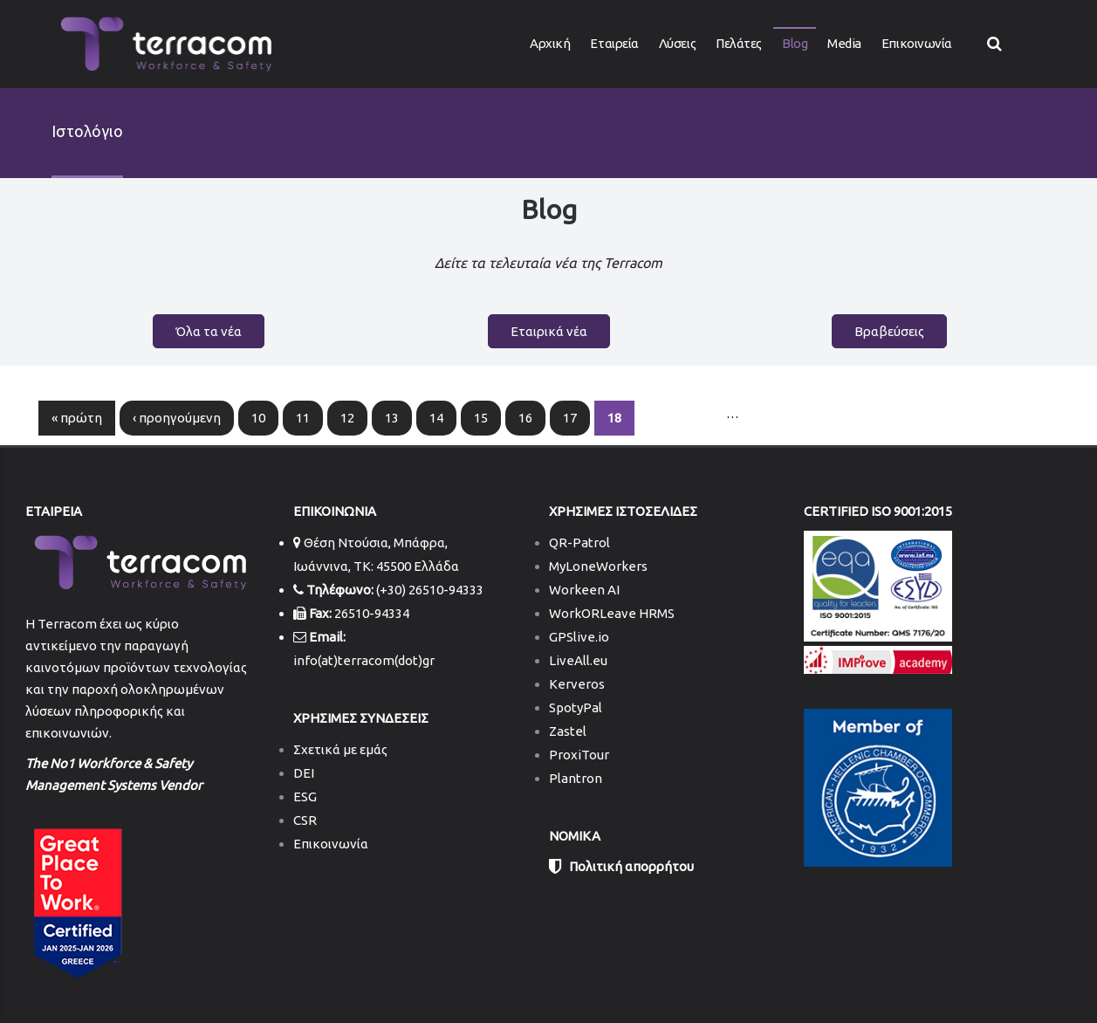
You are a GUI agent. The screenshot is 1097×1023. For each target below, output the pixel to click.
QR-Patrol (579, 542)
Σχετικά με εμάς (340, 749)
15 (481, 417)
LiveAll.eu (578, 660)
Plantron (575, 778)
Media (844, 43)
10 (258, 417)
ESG (305, 796)
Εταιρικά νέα (549, 331)
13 (392, 417)
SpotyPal (575, 707)
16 (525, 417)
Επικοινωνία (916, 43)
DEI (303, 773)
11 (303, 417)
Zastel (567, 731)
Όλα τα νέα (208, 331)
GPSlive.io (579, 636)
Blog (794, 43)
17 (570, 417)
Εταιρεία (614, 43)
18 (614, 417)
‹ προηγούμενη (177, 417)
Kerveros (577, 683)
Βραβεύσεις (889, 331)
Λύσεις (677, 43)
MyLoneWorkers (598, 566)
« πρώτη (76, 417)
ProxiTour (579, 754)
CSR (305, 820)
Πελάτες (739, 43)
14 (436, 417)
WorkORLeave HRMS (612, 613)
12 (347, 417)
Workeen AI (584, 589)
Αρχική (550, 43)
